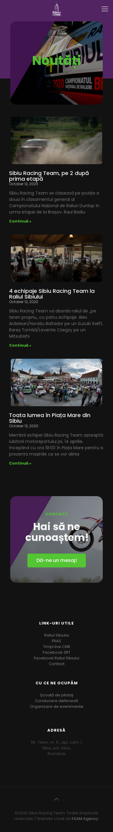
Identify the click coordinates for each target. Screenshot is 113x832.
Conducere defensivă (56, 701)
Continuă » (20, 221)
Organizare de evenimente (56, 706)
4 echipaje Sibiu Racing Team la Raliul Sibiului (52, 293)
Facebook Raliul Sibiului (56, 658)
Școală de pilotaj (56, 695)
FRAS (56, 641)
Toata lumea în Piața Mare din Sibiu (49, 418)
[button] (56, 560)
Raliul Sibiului (56, 635)
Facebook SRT (57, 652)
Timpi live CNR (56, 646)
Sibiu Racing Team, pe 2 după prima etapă (49, 176)
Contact (56, 664)
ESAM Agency (85, 818)
